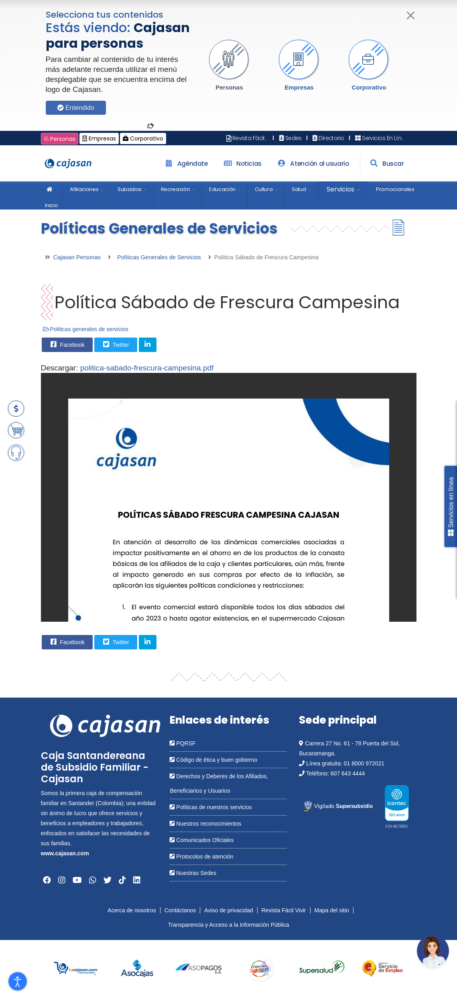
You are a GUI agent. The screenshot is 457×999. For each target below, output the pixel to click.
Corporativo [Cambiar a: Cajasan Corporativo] (143, 138)
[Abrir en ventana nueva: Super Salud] (321, 968)
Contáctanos (180, 910)
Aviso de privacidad (228, 910)
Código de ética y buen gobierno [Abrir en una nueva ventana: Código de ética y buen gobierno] (213, 760)
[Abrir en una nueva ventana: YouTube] (77, 880)
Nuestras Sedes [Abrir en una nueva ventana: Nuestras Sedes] (193, 873)
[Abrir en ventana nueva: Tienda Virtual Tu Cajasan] (75, 968)
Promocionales (395, 189)
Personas (229, 87)
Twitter (115, 344)
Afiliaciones (84, 189)
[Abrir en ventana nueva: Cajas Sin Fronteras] (259, 968)
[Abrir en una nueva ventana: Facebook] (47, 880)
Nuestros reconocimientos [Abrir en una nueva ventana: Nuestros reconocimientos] (205, 823)
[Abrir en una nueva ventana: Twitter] (108, 880)
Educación (222, 189)
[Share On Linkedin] (147, 345)
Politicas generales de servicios (89, 329)
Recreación (175, 189)
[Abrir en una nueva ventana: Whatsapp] (92, 880)
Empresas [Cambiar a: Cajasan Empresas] (99, 138)
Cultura (264, 189)
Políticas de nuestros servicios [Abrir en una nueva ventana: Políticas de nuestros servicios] (211, 807)
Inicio (51, 192)
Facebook (67, 344)
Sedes (290, 138)
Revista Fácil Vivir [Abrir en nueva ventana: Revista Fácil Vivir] (251, 138)
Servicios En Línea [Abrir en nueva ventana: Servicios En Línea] (381, 138)
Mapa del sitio (332, 910)
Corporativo (368, 87)
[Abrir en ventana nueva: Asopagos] (198, 968)
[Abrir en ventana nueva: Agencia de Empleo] (382, 968)
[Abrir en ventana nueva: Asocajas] (137, 968)
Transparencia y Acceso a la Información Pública (228, 925)
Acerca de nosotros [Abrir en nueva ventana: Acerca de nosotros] (132, 910)
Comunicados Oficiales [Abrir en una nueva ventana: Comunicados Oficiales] (202, 840)
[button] (229, 65)
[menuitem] (50, 195)
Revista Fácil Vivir (284, 910)
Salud (299, 189)
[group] (75, 968)
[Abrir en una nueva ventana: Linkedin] (136, 880)
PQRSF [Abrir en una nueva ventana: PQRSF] (182, 743)
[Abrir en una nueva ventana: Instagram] (61, 880)
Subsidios (130, 189)
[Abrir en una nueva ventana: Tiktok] (122, 880)
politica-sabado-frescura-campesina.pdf (147, 368)
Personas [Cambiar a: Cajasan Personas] (59, 139)
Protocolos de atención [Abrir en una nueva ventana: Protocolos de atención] (201, 856)
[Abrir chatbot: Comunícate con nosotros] (433, 951)
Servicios (340, 189)
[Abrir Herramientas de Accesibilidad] (17, 981)
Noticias (241, 163)
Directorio (327, 138)
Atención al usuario (312, 163)
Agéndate (184, 163)
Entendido (76, 107)
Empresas (299, 87)
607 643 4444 (348, 773)
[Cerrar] (410, 15)
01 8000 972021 (364, 763)
